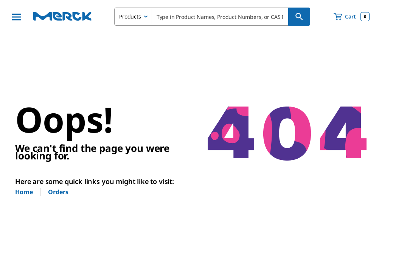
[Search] (299, 17)
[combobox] (212, 17)
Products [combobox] (130, 16)
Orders (58, 192)
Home (24, 192)
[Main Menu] (16, 16)
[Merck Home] (62, 16)
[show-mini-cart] (351, 16)
